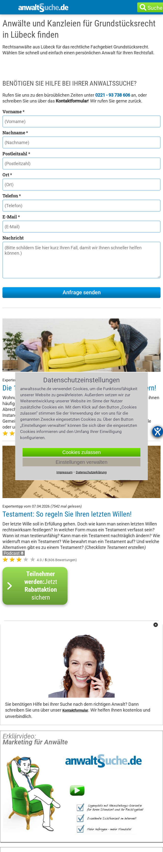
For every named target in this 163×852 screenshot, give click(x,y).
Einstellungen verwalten (81, 462)
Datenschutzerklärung (91, 472)
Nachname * (15, 133)
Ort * (7, 175)
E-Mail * (11, 217)
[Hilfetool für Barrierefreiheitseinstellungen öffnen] (157, 431)
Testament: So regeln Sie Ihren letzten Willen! (67, 514)
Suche (155, 8)
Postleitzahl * (16, 154)
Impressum (64, 472)
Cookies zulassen (81, 452)
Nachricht (13, 238)
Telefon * (11, 196)
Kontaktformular (75, 710)
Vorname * (13, 111)
